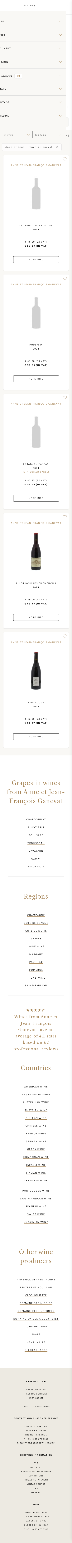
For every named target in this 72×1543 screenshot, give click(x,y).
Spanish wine (35, 1206)
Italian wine (36, 1172)
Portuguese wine (36, 1190)
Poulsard (36, 835)
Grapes (36, 1492)
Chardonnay (36, 819)
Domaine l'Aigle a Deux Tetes (36, 1318)
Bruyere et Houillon (36, 1287)
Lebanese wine (36, 1180)
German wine (36, 1141)
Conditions (35, 1475)
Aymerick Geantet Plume (36, 1279)
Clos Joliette (36, 1295)
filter (9, 135)
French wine (36, 1133)
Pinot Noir (36, 866)
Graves (36, 938)
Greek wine (36, 1149)
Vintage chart (36, 1484)
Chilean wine (35, 1117)
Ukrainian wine (36, 1221)
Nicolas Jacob (36, 1349)
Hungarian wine (36, 1156)
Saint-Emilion (36, 985)
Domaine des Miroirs (36, 1302)
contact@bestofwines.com (37, 1443)
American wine (36, 1086)
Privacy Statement (36, 1479)
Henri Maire (36, 1342)
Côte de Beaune (36, 922)
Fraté (36, 1334)
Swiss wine (36, 1214)
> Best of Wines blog (36, 1406)
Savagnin (36, 850)
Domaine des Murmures (35, 1310)
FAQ (36, 1463)
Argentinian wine (36, 1094)
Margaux (36, 954)
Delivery (35, 1467)
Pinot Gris (36, 827)
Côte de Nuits (36, 930)
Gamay (36, 858)
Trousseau (35, 843)
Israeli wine (36, 1164)
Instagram (36, 1398)
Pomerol (36, 969)
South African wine (36, 1198)
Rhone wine (36, 977)
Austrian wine (36, 1110)
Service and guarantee (36, 1471)
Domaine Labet (36, 1326)
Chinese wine (36, 1125)
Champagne (36, 914)
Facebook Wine (36, 1389)
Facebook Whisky (36, 1393)
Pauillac (36, 961)
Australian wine (36, 1102)
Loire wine (36, 946)
